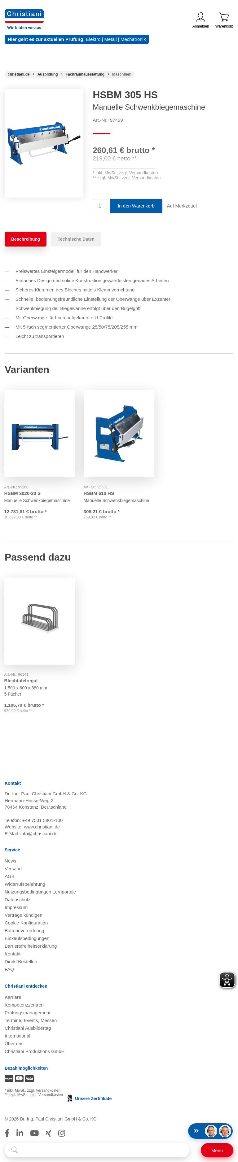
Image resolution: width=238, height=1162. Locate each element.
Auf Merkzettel (182, 205)
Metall (110, 39)
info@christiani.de (38, 834)
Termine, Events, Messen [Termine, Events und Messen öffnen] (31, 1021)
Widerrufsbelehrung (25, 884)
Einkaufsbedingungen (27, 938)
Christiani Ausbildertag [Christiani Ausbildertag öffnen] (28, 1028)
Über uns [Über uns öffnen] (14, 1044)
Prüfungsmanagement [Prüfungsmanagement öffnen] (28, 1013)
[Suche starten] (15, 1150)
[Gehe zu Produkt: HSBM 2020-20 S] (39, 433)
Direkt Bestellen (21, 962)
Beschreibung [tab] (25, 239)
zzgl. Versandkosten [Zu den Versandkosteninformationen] (43, 1091)
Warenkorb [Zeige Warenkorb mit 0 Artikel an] (224, 20)
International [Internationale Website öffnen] (17, 1036)
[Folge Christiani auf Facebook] (7, 1133)
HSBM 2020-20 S (23, 492)
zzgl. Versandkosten (138, 172)
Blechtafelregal (21, 679)
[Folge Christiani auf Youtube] (34, 1133)
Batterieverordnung (24, 931)
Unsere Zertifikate (89, 1098)
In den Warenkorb (136, 205)
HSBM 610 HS (99, 492)
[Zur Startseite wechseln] (24, 13)
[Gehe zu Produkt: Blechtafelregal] (39, 620)
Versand (13, 869)
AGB (10, 877)
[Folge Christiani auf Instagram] (61, 1133)
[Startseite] (19, 74)
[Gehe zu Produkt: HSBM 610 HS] (119, 433)
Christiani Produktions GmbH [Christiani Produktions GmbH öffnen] (34, 1052)
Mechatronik (133, 39)
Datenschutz (17, 900)
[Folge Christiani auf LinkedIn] (19, 1133)
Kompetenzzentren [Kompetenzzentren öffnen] (24, 1005)
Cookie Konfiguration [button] (26, 923)
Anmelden (200, 20)
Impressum (16, 908)
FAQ (9, 969)
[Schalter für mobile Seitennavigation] (217, 1150)
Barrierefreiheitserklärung (31, 946)
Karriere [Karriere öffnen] (13, 997)
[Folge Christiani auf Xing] (48, 1133)
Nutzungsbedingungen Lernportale (40, 892)
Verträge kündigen (23, 915)
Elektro (93, 39)
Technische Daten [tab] (76, 239)
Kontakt (12, 954)
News (10, 861)
